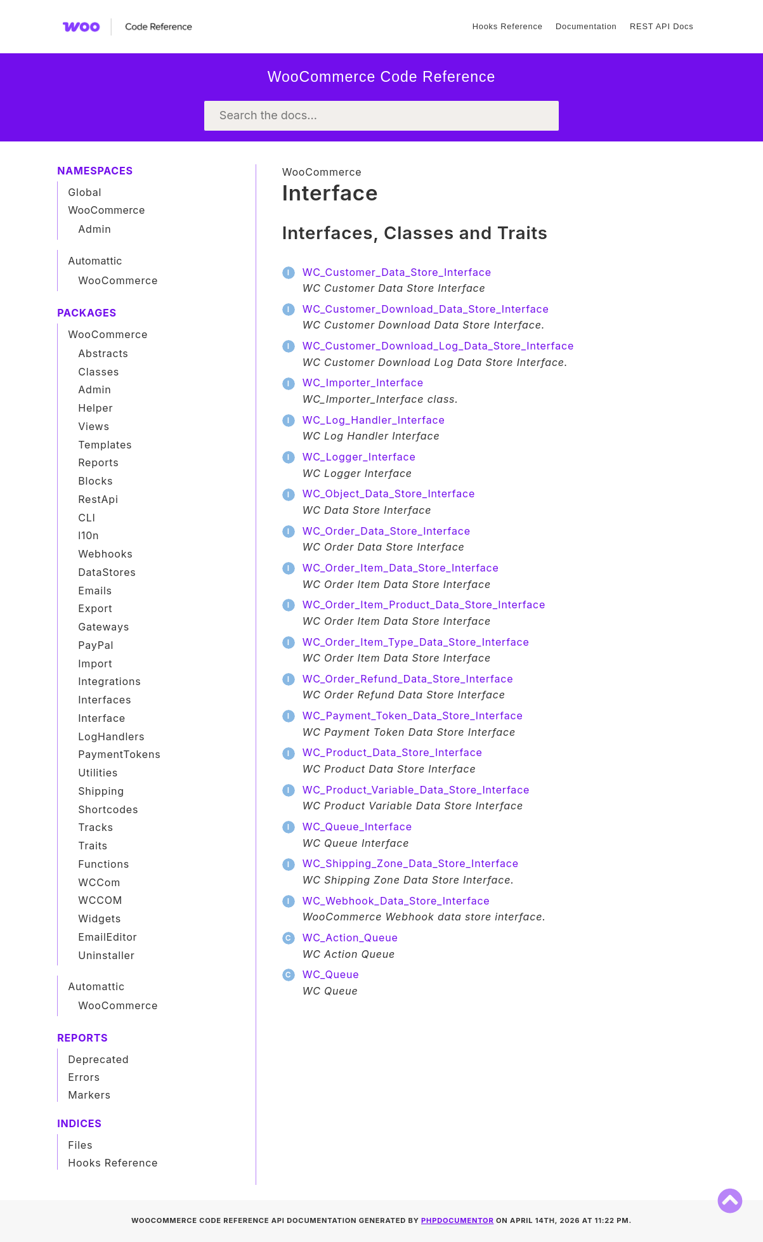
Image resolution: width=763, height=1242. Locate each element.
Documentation (586, 26)
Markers (89, 1094)
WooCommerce (322, 172)
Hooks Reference (508, 26)
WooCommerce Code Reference (382, 77)
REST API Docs (661, 26)
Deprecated (98, 1059)
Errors (84, 1077)
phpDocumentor (457, 1220)
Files (80, 1145)
